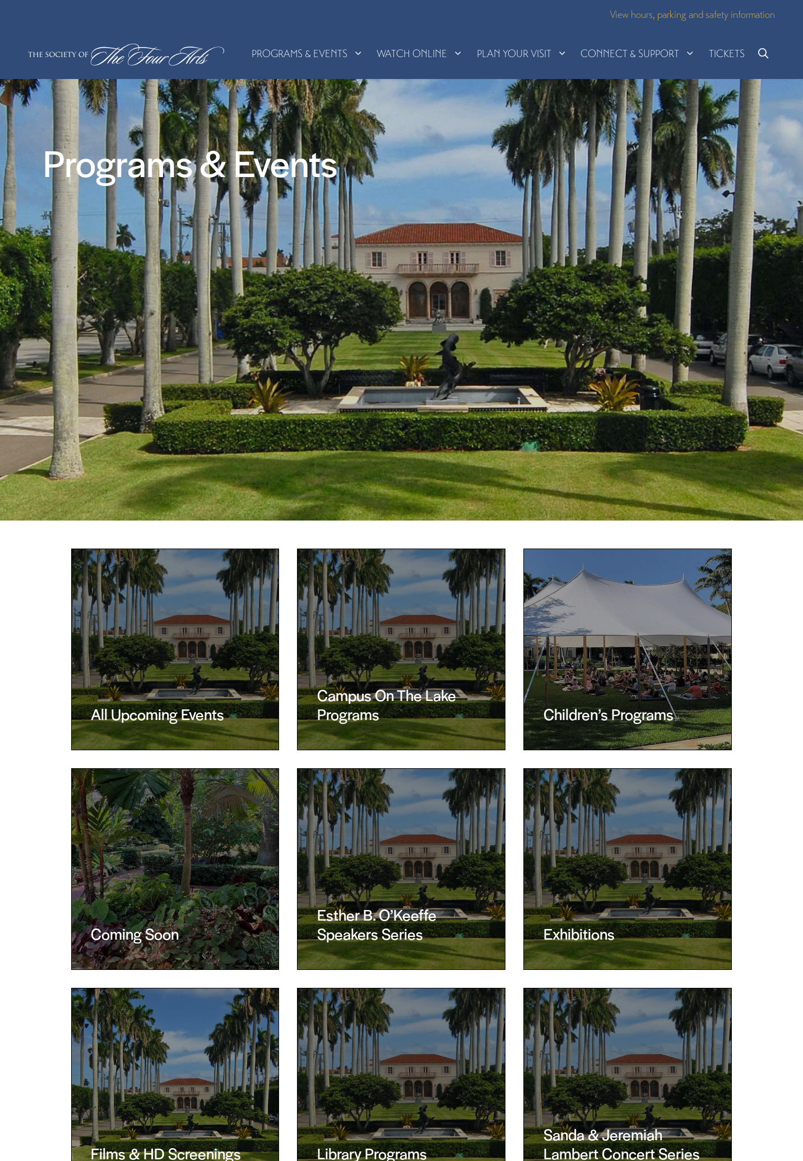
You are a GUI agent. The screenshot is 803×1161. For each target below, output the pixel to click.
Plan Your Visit (525, 54)
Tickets (727, 53)
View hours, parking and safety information (692, 14)
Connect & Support (641, 54)
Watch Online (423, 54)
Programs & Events (311, 54)
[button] (763, 54)
